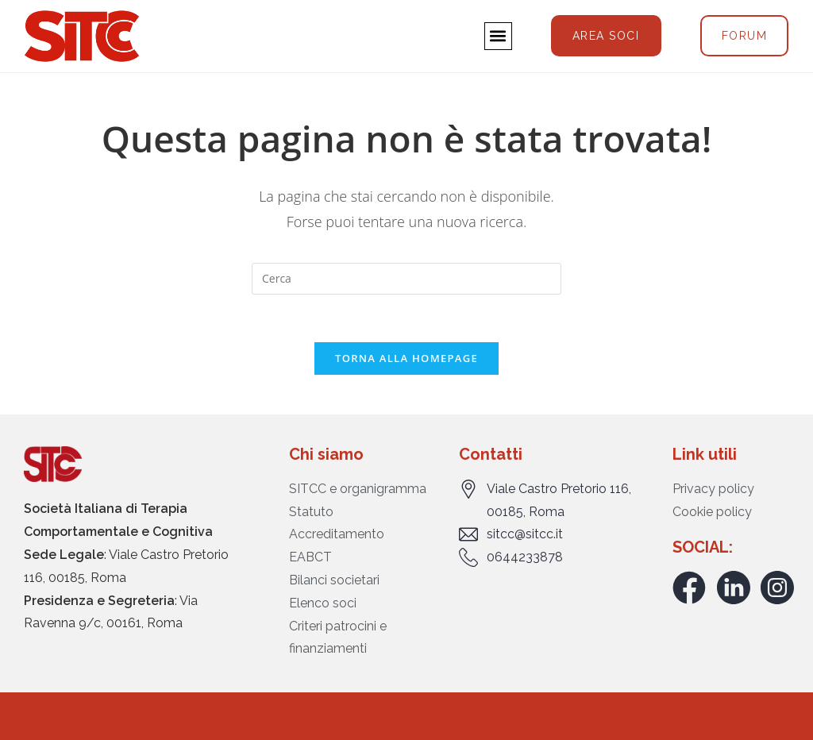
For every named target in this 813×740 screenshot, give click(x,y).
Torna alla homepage (406, 358)
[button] (498, 36)
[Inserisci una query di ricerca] (406, 279)
